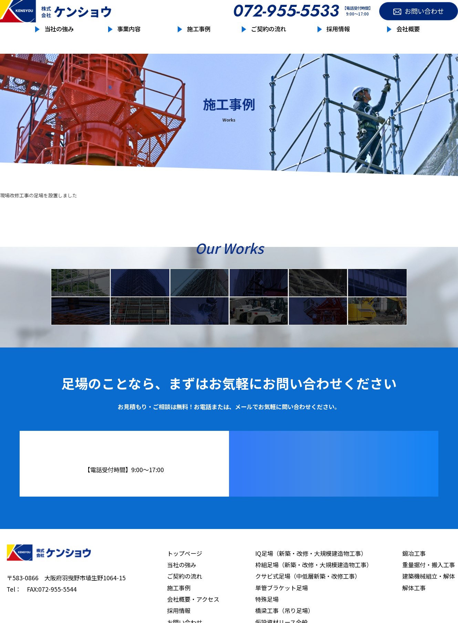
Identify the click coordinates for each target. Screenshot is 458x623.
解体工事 (377, 325)
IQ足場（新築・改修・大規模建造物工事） (311, 572)
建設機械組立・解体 (318, 325)
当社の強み (59, 43)
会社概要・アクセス (193, 618)
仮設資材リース (80, 325)
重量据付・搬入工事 (258, 325)
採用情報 (338, 43)
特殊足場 (317, 287)
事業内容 (128, 43)
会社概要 (408, 43)
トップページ (184, 572)
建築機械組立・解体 (428, 595)
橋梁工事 (377, 287)
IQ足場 (80, 287)
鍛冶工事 (199, 325)
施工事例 (198, 43)
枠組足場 (139, 287)
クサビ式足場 (199, 287)
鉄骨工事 (139, 325)
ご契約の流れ (268, 43)
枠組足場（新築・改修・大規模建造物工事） (313, 584)
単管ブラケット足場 (258, 287)
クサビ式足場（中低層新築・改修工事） (308, 595)
